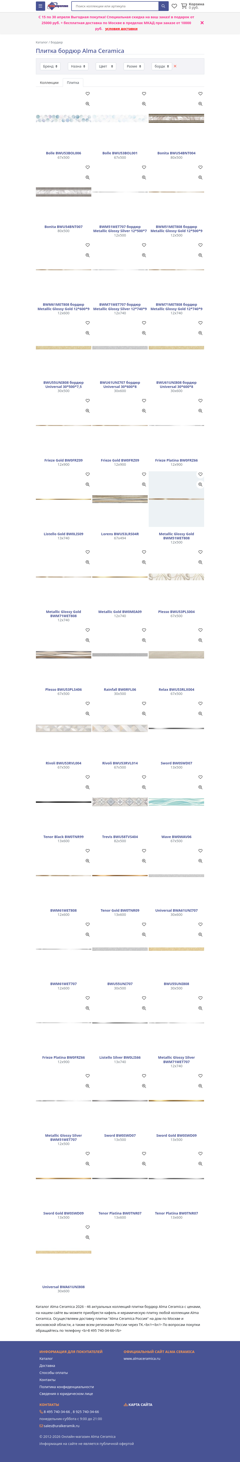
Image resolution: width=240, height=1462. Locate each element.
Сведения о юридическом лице (66, 1393)
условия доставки (121, 28)
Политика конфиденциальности (67, 1386)
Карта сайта (138, 1404)
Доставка (47, 1365)
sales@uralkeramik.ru (61, 1425)
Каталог (46, 1358)
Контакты (48, 1379)
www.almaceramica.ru (142, 1358)
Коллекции (49, 82)
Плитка (73, 82)
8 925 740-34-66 (86, 1411)
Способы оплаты (54, 1372)
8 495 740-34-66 (57, 1411)
